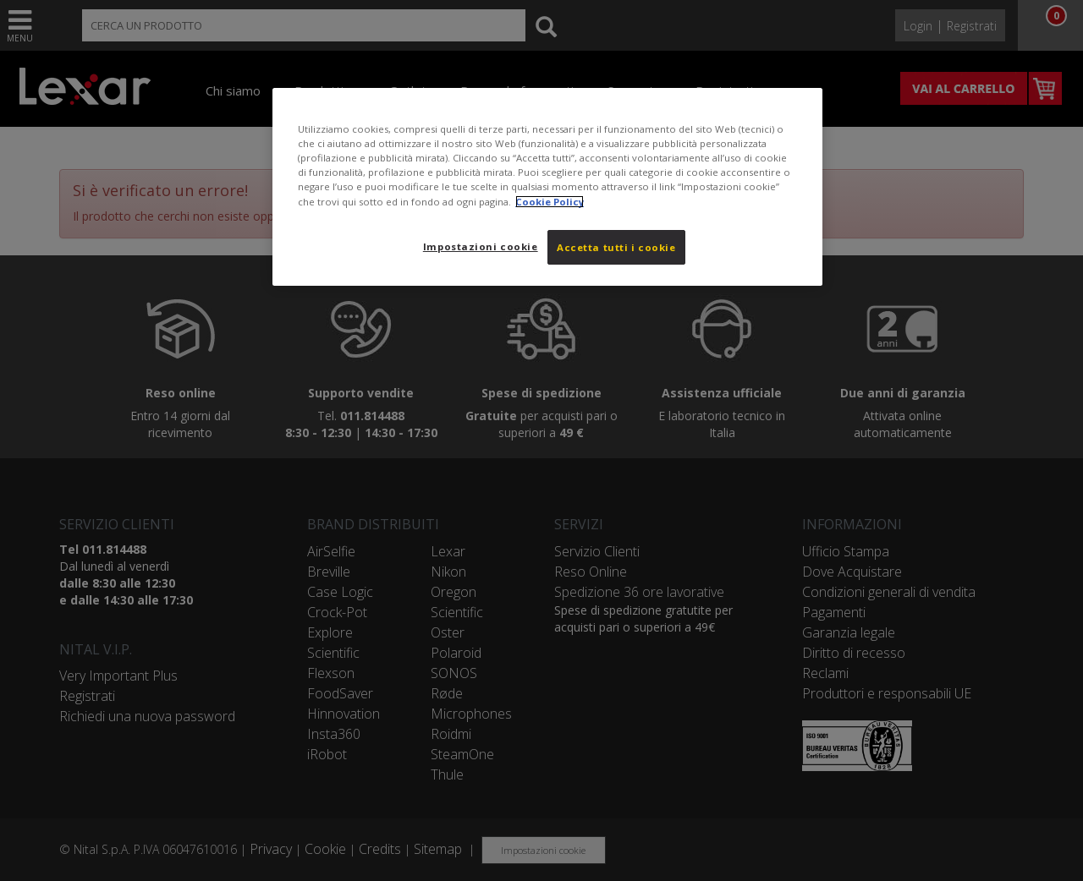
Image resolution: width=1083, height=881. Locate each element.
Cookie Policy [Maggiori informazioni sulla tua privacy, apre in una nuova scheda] (549, 201)
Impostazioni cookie (480, 246)
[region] (547, 187)
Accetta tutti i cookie (616, 247)
